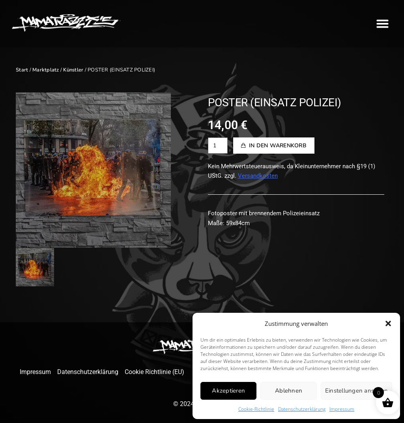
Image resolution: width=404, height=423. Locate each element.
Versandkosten (258, 175)
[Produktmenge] (218, 145)
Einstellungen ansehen (356, 391)
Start (22, 69)
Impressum (341, 409)
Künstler (73, 69)
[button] (388, 323)
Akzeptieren (228, 391)
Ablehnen (288, 391)
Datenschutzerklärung (301, 409)
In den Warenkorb (278, 145)
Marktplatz (45, 69)
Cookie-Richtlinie (256, 409)
